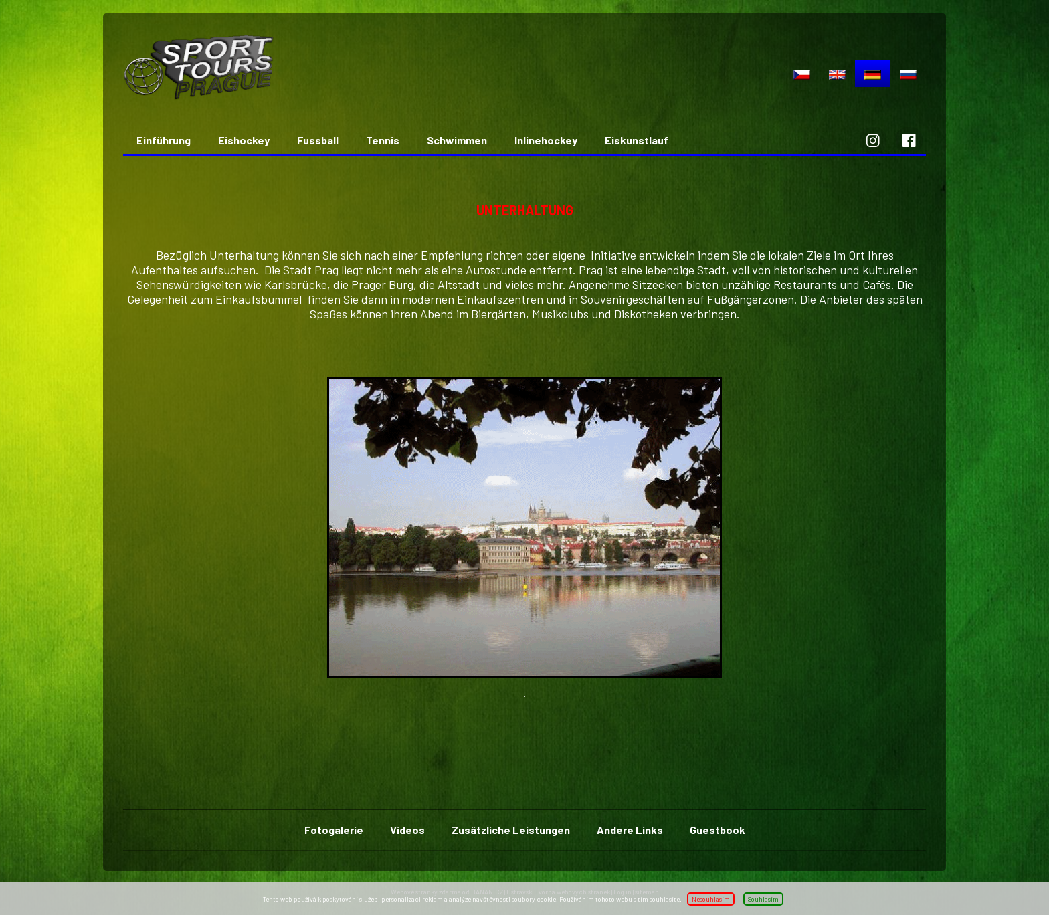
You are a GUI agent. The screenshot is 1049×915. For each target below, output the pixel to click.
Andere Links (630, 829)
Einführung (163, 140)
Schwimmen (457, 140)
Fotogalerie (333, 829)
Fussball (318, 140)
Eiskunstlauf (636, 140)
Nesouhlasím (711, 899)
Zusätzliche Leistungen (511, 829)
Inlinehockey (545, 140)
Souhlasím (763, 899)
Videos (407, 829)
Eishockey (244, 140)
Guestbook (717, 829)
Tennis (382, 140)
